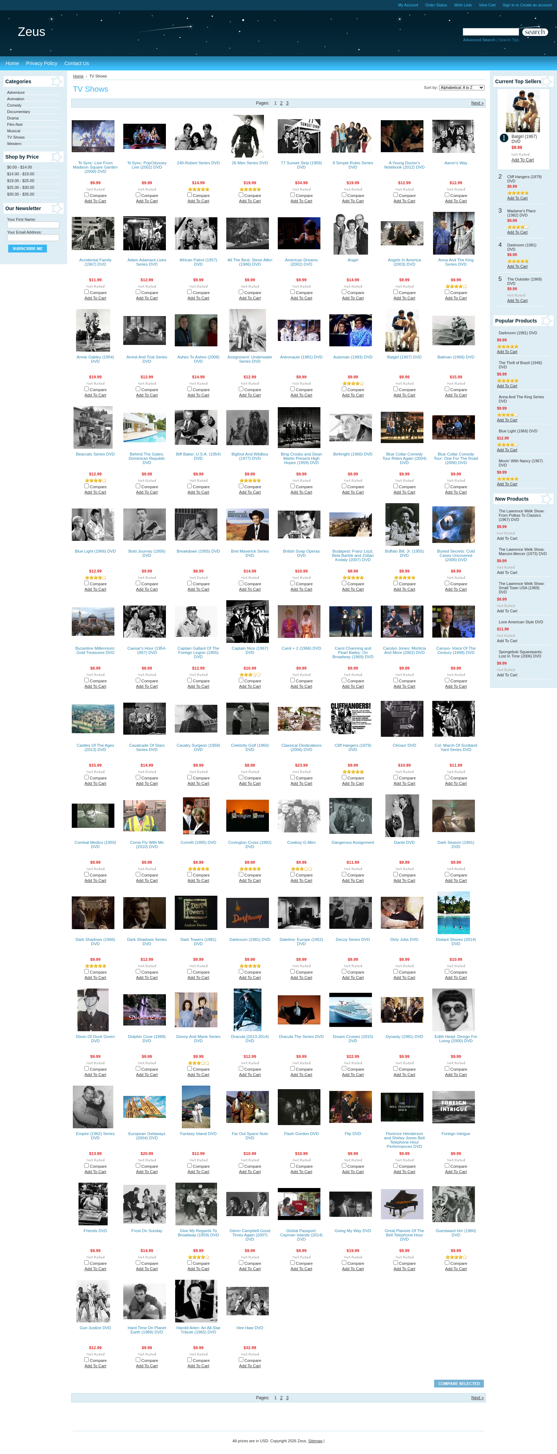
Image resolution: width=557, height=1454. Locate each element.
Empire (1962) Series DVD (95, 1135)
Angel (353, 260)
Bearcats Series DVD (95, 454)
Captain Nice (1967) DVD (250, 650)
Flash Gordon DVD (301, 1133)
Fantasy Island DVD (198, 1133)
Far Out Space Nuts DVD (250, 1135)
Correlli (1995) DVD (198, 842)
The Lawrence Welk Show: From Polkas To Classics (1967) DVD (522, 515)
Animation (15, 99)
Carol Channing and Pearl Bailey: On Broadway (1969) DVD (353, 652)
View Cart (487, 5)
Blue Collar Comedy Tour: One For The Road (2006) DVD (456, 458)
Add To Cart (95, 201)
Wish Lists (463, 5)
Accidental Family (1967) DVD (95, 262)
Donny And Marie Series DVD (198, 1038)
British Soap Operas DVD (301, 553)
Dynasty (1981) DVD (404, 1036)
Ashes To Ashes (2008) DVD (198, 359)
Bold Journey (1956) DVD (147, 553)
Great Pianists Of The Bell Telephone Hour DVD (404, 1235)
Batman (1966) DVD (456, 357)
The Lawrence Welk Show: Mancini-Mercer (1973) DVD (523, 551)
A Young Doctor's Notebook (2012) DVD (404, 165)
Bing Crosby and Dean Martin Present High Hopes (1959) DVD (301, 458)
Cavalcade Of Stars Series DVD (146, 747)
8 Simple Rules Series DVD (353, 165)
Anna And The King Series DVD (456, 262)
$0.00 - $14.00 (19, 167)
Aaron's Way (455, 163)
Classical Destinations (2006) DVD (301, 747)
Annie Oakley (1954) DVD (95, 359)
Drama (13, 118)
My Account (408, 5)
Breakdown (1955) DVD (198, 551)
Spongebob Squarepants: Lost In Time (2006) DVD (520, 654)
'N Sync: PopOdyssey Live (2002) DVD (147, 165)
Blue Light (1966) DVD (95, 551)
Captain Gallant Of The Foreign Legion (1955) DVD (199, 652)
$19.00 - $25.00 (20, 181)
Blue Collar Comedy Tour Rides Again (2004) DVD (405, 458)
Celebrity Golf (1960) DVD (250, 747)
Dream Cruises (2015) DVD (353, 1038)
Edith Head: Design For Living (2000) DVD (455, 1038)
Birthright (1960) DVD (352, 454)
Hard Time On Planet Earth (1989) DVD (147, 1330)
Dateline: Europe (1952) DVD (301, 941)
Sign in (508, 5)
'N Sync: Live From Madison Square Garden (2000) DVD (95, 167)
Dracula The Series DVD (301, 1036)
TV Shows (16, 137)
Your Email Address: (24, 232)
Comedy (14, 105)
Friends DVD (95, 1231)
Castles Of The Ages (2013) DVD (95, 747)
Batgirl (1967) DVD (404, 357)
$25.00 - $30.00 (20, 187)
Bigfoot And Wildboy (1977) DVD (250, 456)
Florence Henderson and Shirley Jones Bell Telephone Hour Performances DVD (404, 1140)
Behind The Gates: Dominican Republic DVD (147, 458)
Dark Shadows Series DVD (147, 941)
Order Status (436, 5)
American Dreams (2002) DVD (301, 262)
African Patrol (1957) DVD (198, 262)
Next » (477, 103)
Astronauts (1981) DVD (301, 357)
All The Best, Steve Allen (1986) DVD (249, 262)
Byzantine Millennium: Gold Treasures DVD (95, 650)
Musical (13, 131)
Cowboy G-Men (301, 842)
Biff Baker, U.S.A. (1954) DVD (198, 456)
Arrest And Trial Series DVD (146, 359)
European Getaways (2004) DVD (147, 1135)
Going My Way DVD (353, 1231)
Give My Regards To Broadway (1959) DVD (198, 1233)
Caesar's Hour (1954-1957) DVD (146, 650)
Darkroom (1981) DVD (249, 939)
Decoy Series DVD (353, 939)
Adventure (16, 92)
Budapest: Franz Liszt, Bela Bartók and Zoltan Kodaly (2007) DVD (353, 555)
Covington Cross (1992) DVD (250, 844)
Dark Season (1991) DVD (456, 844)
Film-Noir (15, 124)
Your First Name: (21, 219)
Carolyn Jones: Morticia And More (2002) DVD (404, 650)
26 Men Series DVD (250, 163)
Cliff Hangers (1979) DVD (353, 747)
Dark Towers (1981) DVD (198, 941)
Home (78, 76)
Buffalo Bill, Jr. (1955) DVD (404, 553)
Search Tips (509, 40)
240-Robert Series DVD (198, 163)
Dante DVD (404, 842)
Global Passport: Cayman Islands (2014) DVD (301, 1235)
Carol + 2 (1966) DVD (301, 648)
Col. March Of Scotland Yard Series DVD (456, 747)
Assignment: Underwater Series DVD (249, 359)
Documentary (18, 112)
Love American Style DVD (521, 622)
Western (14, 144)
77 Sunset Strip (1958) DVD (301, 165)
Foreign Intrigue (456, 1133)
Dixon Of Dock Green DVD (95, 1038)
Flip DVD (353, 1133)
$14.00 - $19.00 (20, 174)
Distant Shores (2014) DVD (456, 941)
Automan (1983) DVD (352, 357)
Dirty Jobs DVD (404, 939)
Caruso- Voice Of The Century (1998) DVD (456, 650)
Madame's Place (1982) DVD (521, 213)
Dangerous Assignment (353, 842)
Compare (98, 195)
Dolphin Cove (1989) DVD (147, 1038)
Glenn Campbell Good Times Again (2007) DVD (249, 1235)
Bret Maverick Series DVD (250, 553)
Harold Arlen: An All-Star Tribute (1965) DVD (199, 1330)
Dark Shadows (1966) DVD (95, 941)
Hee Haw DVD (250, 1328)
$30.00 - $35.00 (20, 194)
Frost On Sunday (146, 1231)
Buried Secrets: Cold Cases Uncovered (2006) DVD (456, 555)
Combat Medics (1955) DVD (95, 844)
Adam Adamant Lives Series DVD (147, 262)
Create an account (536, 5)
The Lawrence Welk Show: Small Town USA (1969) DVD (522, 587)
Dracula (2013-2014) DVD (250, 1038)
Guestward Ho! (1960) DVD (456, 1233)
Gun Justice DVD (95, 1328)
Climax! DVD (404, 745)
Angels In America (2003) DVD (404, 262)
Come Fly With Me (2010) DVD (147, 844)
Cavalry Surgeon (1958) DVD (198, 747)
